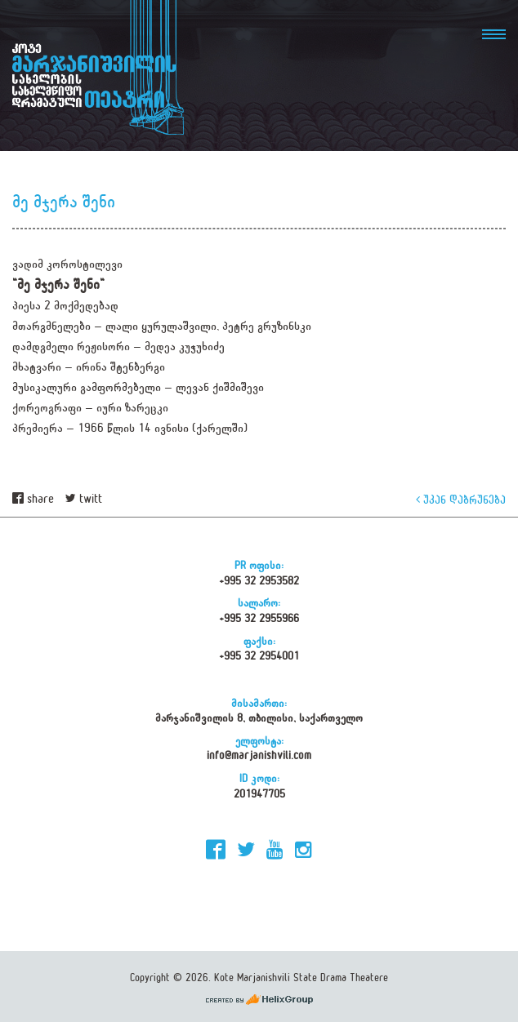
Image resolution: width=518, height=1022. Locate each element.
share (33, 499)
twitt (83, 499)
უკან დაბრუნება (461, 499)
